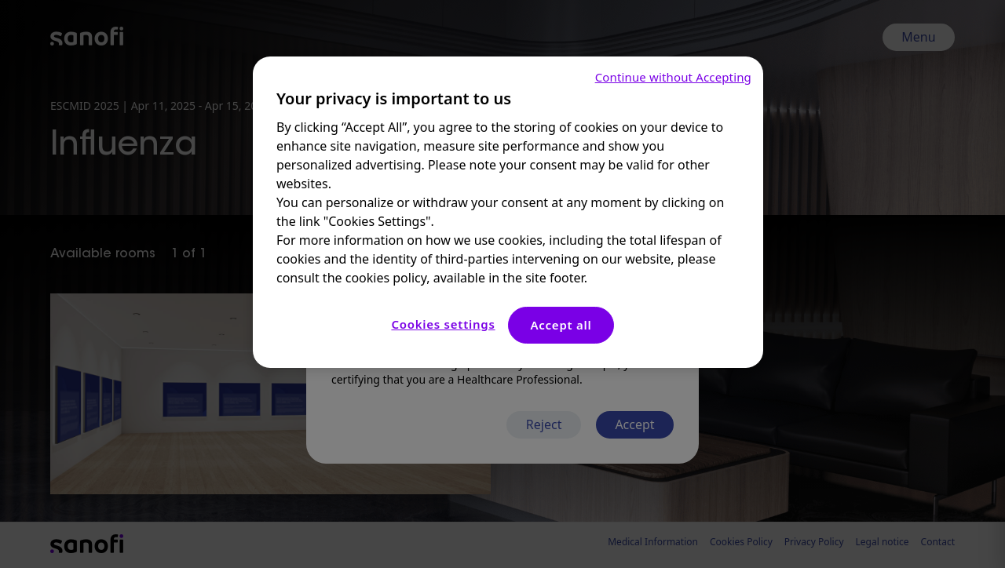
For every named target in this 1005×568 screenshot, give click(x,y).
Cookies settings (443, 324)
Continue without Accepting (673, 77)
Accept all (560, 325)
